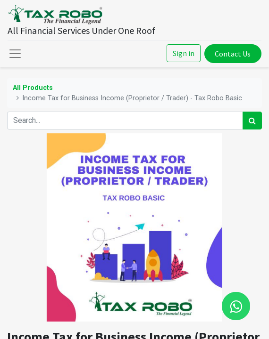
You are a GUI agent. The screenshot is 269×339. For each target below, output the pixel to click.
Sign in (183, 53)
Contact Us (233, 53)
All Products (33, 88)
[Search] (252, 120)
